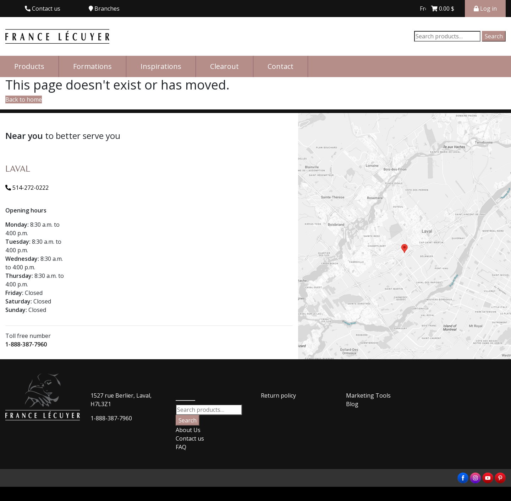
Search (494, 36)
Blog (352, 404)
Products (29, 66)
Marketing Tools (368, 395)
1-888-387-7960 (26, 344)
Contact (280, 66)
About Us (188, 430)
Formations (92, 66)
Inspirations (161, 66)
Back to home (23, 99)
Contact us (190, 438)
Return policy (278, 395)
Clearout (224, 66)
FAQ (181, 447)
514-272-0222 (27, 188)
